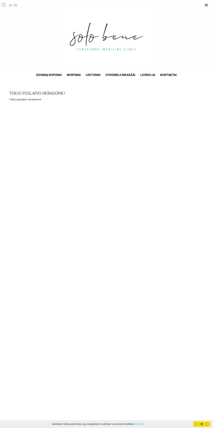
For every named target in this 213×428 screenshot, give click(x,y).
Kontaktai (168, 75)
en (15, 5)
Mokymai (74, 75)
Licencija (147, 75)
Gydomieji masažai (120, 75)
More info (138, 424)
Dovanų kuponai (49, 75)
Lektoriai (93, 75)
